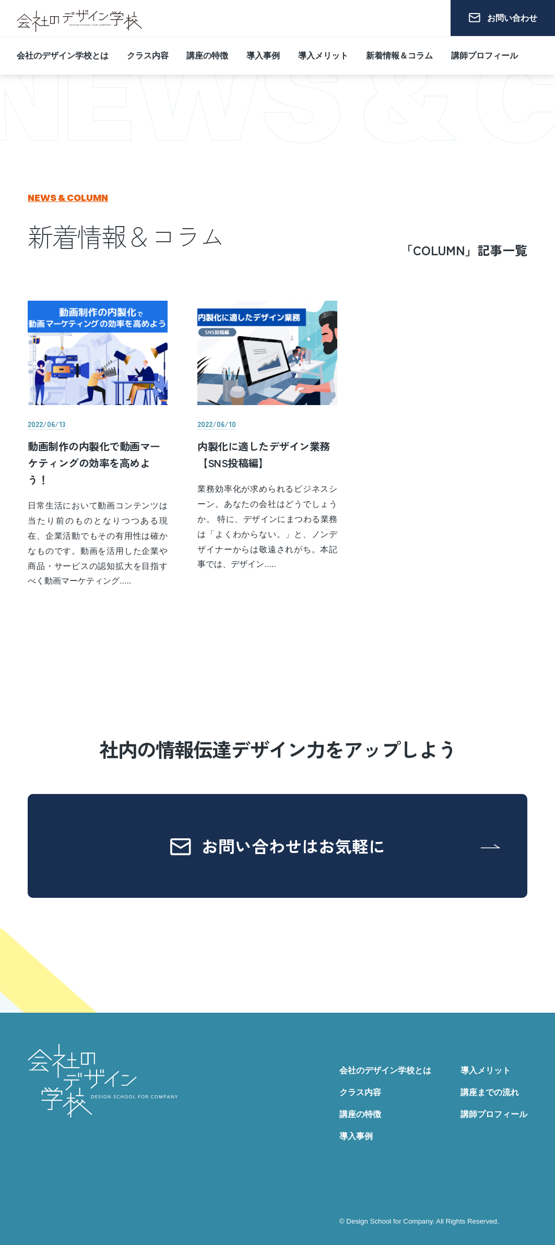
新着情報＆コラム (399, 53)
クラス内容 (148, 53)
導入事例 (263, 53)
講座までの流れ (489, 1092)
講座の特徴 (207, 53)
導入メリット (323, 53)
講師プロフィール (484, 53)
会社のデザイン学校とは (63, 53)
